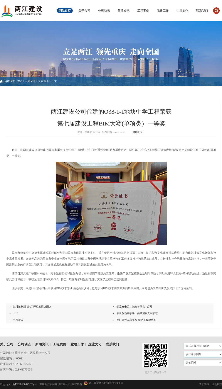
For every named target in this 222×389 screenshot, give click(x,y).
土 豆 (16, 313)
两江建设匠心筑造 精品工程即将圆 (136, 320)
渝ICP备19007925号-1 (24, 384)
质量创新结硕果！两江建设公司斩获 (137, 313)
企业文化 (182, 10)
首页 (20, 81)
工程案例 (143, 10)
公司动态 (104, 10)
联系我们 (202, 10)
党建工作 (163, 10)
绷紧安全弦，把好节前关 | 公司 (134, 306)
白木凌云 (18, 320)
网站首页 (65, 10)
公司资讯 (43, 81)
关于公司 (84, 10)
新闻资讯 (124, 10)
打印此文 (137, 132)
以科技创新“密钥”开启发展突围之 (32, 306)
